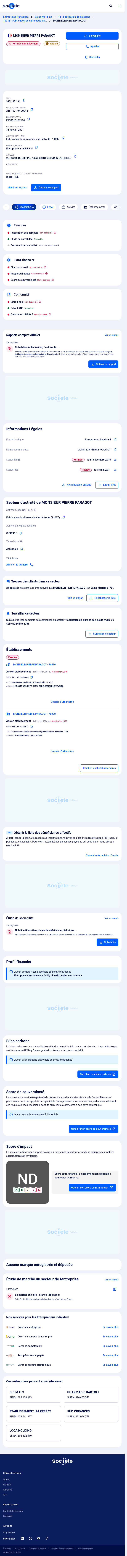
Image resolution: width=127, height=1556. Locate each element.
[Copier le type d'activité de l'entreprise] (22, 549)
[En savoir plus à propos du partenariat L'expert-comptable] (110, 1346)
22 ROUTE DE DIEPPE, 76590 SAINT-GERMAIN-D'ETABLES (38, 157)
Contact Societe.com (13, 1511)
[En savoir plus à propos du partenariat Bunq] (110, 1337)
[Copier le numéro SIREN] (24, 100)
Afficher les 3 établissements (99, 768)
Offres (6, 1479)
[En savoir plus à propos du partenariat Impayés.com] (110, 1355)
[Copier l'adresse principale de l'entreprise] (75, 157)
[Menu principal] (119, 5)
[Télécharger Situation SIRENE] (115, 460)
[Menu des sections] (6, 207)
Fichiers (7, 1484)
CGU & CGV (20, 1549)
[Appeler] (92, 46)
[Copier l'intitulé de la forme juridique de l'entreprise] (115, 439)
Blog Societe (9, 1532)
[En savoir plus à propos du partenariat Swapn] (110, 1327)
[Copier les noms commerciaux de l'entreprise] (115, 450)
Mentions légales (17, 187)
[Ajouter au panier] (103, 364)
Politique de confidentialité (62, 1549)
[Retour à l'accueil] (62, 1461)
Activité (68, 207)
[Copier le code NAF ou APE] (63, 138)
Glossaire (7, 1516)
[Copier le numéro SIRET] (32, 110)
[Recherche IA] (24, 207)
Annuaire (7, 1489)
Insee (9, 176)
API (5, 1494)
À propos (7, 1549)
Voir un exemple (111, 335)
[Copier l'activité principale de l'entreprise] (21, 533)
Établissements (94, 207)
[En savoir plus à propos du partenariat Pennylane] (110, 1365)
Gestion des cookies (37, 1549)
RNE (16, 176)
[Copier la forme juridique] (36, 147)
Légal (47, 207)
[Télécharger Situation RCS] (115, 470)
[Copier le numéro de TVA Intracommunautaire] (28, 119)
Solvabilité (92, 36)
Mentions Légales (85, 1549)
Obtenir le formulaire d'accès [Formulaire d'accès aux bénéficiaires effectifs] (102, 855)
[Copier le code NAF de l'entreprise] (64, 517)
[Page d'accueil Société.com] (11, 6)
